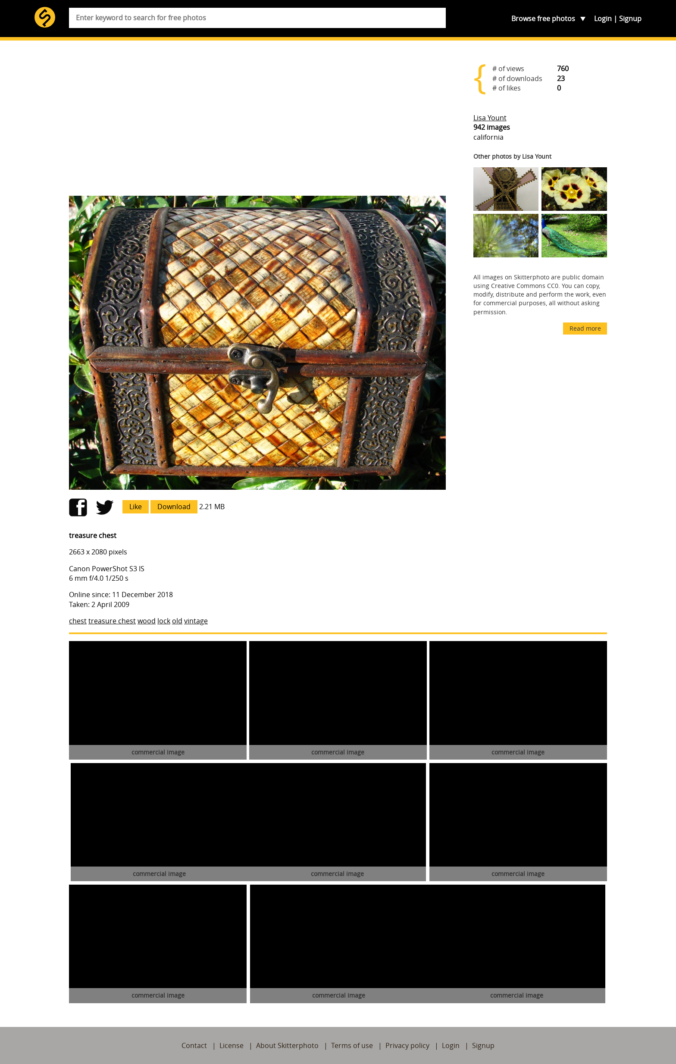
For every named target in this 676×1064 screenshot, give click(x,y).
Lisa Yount (490, 117)
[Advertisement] (257, 121)
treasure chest (112, 621)
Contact (194, 1045)
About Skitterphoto (287, 1045)
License (231, 1045)
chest (78, 621)
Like (135, 506)
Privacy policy (407, 1045)
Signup (630, 18)
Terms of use (352, 1045)
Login (603, 18)
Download (174, 506)
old (177, 621)
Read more (585, 328)
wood (147, 621)
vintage (196, 621)
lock (163, 621)
